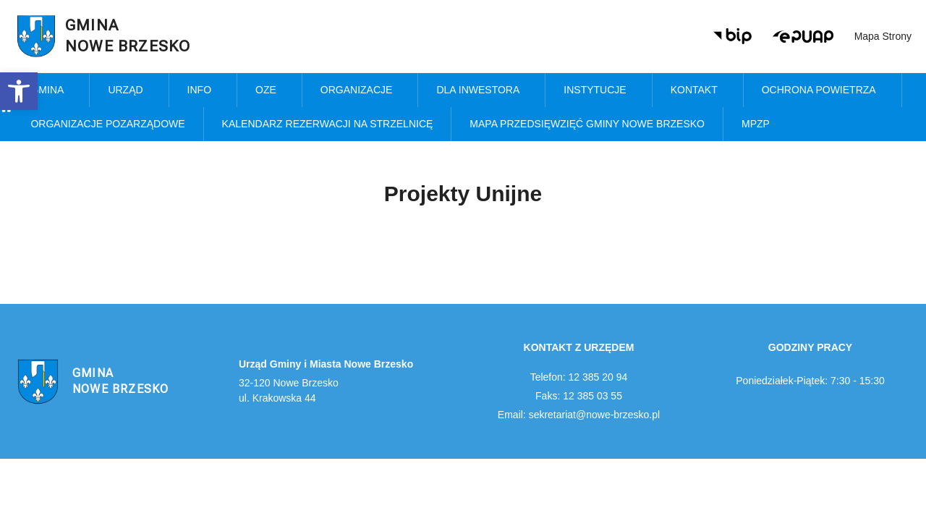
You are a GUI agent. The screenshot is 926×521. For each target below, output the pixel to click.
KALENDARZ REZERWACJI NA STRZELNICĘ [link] (327, 124)
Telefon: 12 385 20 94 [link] (579, 377)
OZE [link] (269, 90)
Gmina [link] (50, 90)
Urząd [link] (129, 90)
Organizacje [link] (360, 90)
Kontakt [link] (698, 90)
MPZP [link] (759, 124)
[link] (19, 91)
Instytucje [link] (598, 90)
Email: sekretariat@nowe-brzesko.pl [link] (579, 414)
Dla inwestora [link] (481, 90)
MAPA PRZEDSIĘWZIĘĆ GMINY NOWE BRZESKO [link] (587, 124)
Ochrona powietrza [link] (822, 90)
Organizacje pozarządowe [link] (107, 124)
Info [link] (202, 90)
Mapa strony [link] (883, 36)
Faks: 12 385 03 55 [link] (578, 396)
